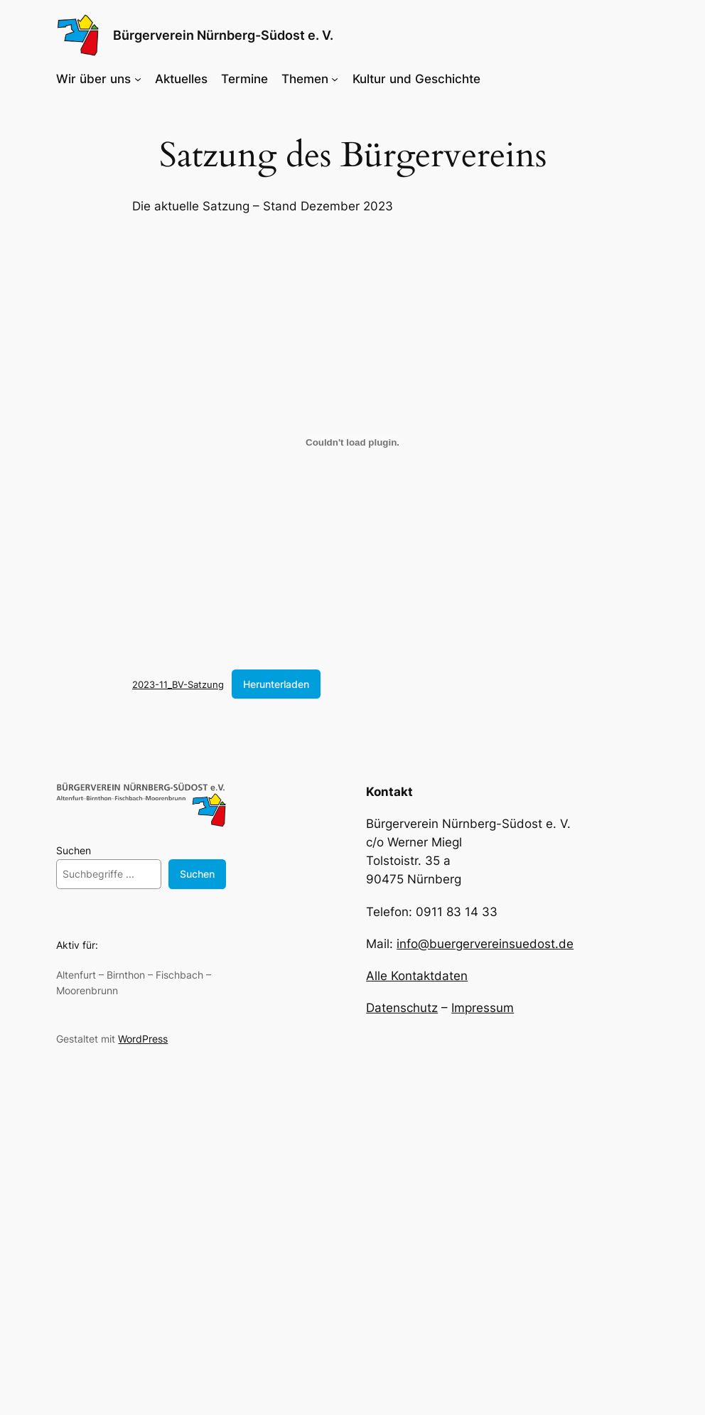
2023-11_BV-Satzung (178, 684)
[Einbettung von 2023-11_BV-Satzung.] (352, 443)
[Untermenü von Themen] (334, 78)
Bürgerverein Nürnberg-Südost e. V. (223, 35)
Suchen (73, 850)
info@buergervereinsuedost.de (485, 944)
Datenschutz (402, 1008)
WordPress (143, 1039)
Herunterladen (276, 684)
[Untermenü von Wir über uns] (137, 78)
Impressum (482, 1008)
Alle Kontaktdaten (417, 976)
